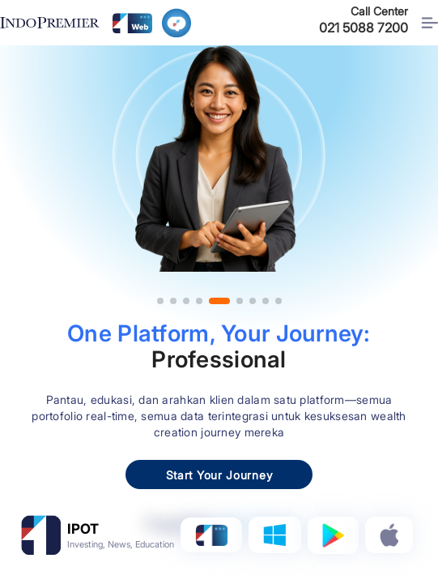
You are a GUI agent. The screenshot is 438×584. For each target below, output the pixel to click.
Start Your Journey (219, 475)
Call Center (379, 11)
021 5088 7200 (363, 27)
